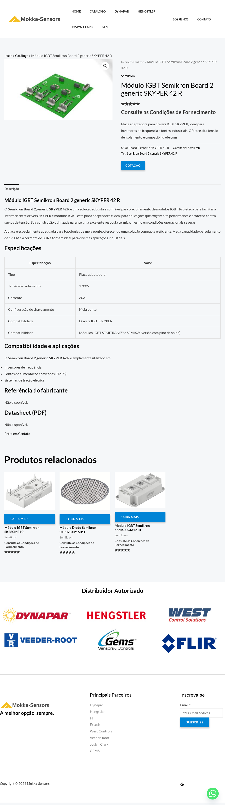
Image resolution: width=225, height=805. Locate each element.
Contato (205, 19)
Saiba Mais (20, 520)
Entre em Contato (17, 434)
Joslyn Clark (81, 27)
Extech (95, 727)
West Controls (101, 733)
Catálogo (94, 11)
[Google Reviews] (182, 787)
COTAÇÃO (133, 166)
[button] (105, 66)
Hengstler (138, 11)
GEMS (102, 27)
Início (8, 55)
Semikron (138, 62)
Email (185, 707)
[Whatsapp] (213, 794)
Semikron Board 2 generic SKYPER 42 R (154, 153)
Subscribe (195, 725)
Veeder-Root (99, 740)
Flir (92, 720)
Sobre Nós (185, 19)
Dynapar (115, 11)
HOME (75, 11)
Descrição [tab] (12, 189)
